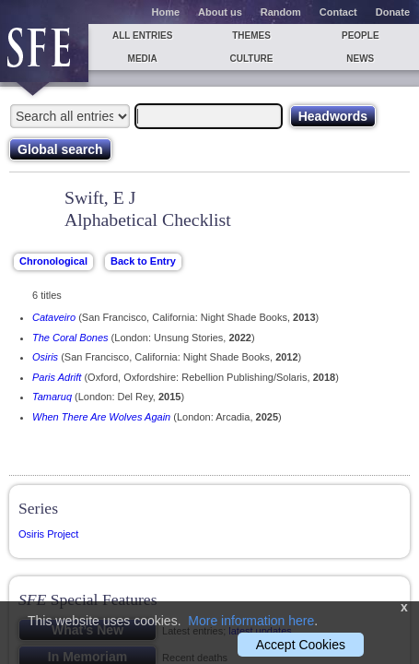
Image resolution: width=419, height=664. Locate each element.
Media (142, 58)
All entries (142, 35)
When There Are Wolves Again (101, 416)
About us (220, 12)
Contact (338, 12)
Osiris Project (48, 534)
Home (166, 12)
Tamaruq (52, 396)
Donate (393, 12)
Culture (251, 58)
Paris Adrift (56, 377)
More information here (251, 620)
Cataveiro (54, 317)
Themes (251, 35)
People (360, 35)
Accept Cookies (300, 644)
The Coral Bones (70, 337)
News (360, 58)
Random (281, 12)
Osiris (45, 356)
